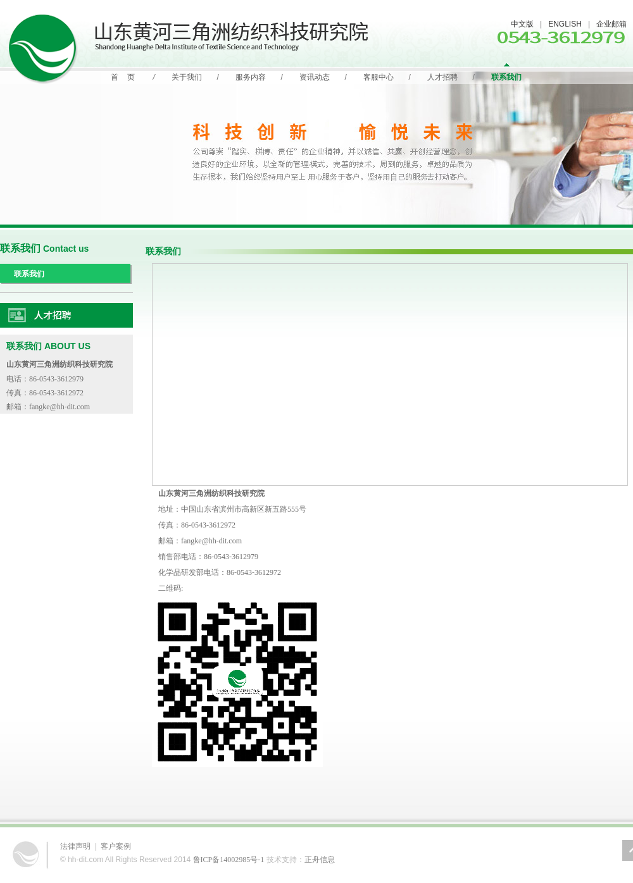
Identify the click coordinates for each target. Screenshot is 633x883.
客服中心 (378, 77)
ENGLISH (565, 24)
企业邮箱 (611, 24)
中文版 (522, 24)
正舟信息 (319, 859)
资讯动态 (314, 77)
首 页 (122, 77)
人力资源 (66, 315)
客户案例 (116, 846)
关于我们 (187, 77)
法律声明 (75, 846)
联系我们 (506, 77)
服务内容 (250, 77)
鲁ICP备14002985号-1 (229, 859)
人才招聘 (442, 77)
